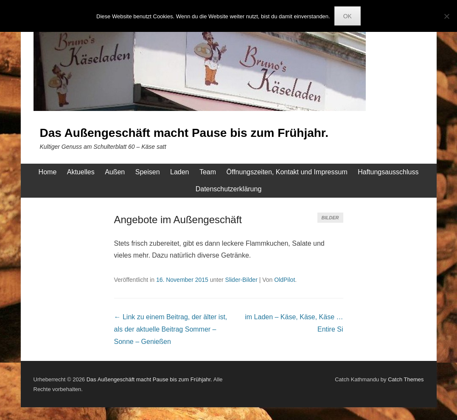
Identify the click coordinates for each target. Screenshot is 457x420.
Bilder (330, 217)
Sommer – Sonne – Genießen (170, 329)
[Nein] (446, 16)
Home (48, 172)
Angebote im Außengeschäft (178, 219)
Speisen (147, 172)
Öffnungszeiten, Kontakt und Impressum (287, 172)
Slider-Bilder (241, 279)
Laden (179, 172)
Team (207, 172)
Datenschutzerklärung (229, 189)
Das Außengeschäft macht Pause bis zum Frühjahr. (184, 132)
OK (347, 16)
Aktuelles (81, 172)
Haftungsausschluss (388, 172)
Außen (115, 172)
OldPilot (284, 279)
